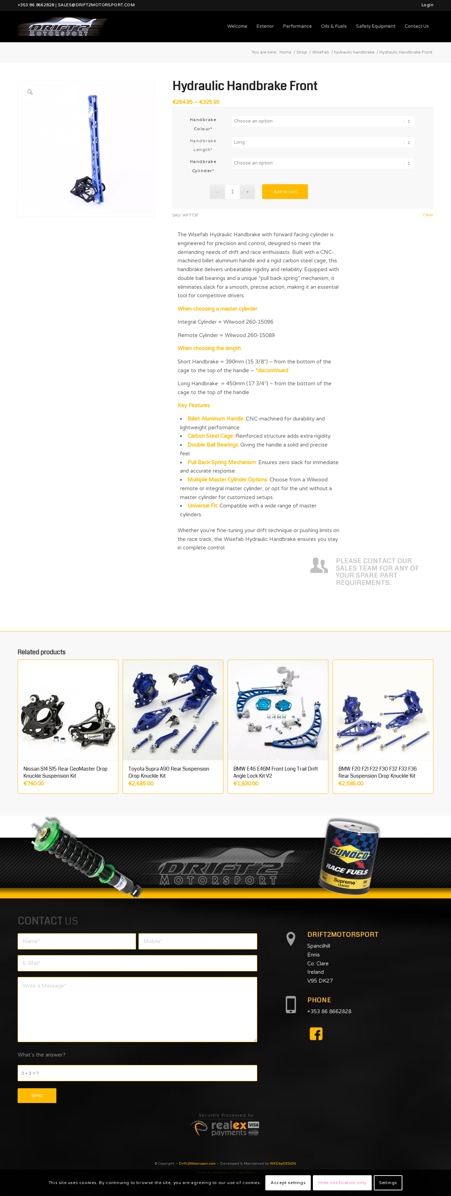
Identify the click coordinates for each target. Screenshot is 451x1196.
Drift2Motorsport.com (197, 1163)
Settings (388, 1182)
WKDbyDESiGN (283, 1163)
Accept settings (288, 1182)
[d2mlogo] (62, 26)
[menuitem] (425, 5)
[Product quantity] (232, 191)
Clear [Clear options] (428, 215)
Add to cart (285, 191)
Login (427, 5)
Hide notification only (342, 1182)
